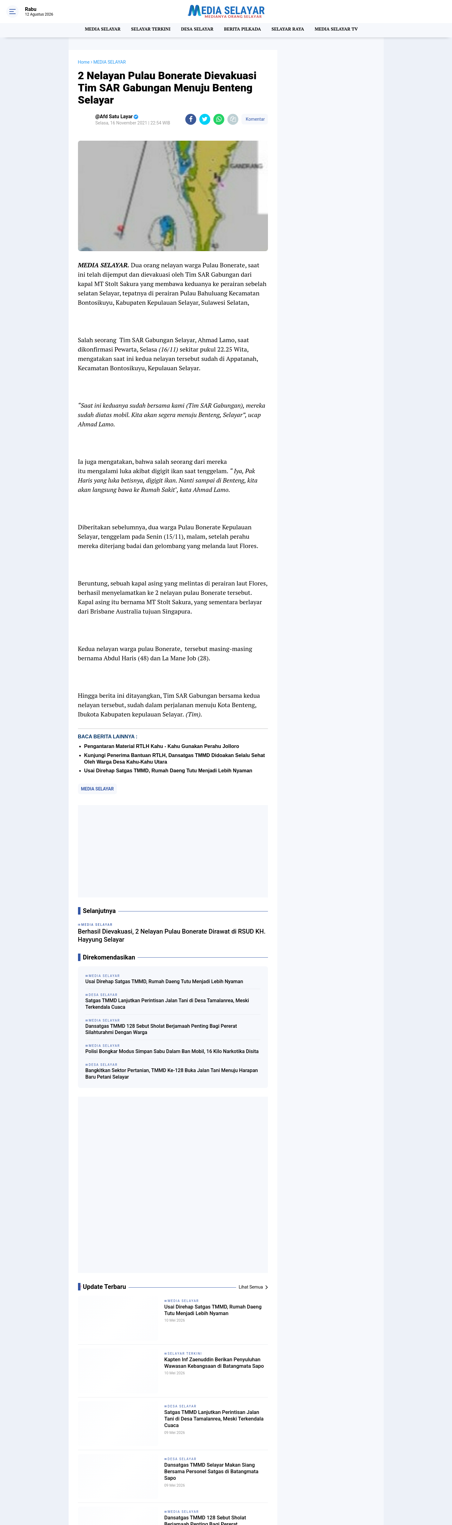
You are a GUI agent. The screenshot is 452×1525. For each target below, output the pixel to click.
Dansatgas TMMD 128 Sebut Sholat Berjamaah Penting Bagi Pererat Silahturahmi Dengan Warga (161, 1029)
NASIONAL (178, 1480)
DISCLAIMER (322, 1486)
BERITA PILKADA (243, 30)
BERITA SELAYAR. (128, 1473)
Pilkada (231, 1480)
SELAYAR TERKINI (148, 30)
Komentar (255, 119)
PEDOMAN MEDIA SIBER (352, 1479)
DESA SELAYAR (196, 30)
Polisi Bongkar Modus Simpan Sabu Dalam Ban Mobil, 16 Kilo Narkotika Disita (172, 1051)
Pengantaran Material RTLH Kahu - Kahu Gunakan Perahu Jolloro (161, 746)
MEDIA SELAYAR (98, 30)
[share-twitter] (204, 119)
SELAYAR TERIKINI (129, 1488)
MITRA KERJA (342, 1493)
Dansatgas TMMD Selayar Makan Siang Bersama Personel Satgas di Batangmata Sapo (212, 1302)
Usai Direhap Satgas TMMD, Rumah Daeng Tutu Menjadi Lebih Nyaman (168, 770)
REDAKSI (315, 1479)
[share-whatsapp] (218, 119)
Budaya (175, 1473)
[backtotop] (226, 1508)
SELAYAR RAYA (291, 30)
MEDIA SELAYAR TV (341, 30)
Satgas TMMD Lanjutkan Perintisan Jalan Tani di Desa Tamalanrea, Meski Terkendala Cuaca (167, 1004)
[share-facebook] (190, 119)
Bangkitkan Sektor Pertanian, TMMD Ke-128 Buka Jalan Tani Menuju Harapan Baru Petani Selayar (171, 1073)
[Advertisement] (172, 851)
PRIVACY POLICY (356, 1486)
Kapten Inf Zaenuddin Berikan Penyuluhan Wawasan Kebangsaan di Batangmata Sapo (212, 1197)
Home (84, 62)
